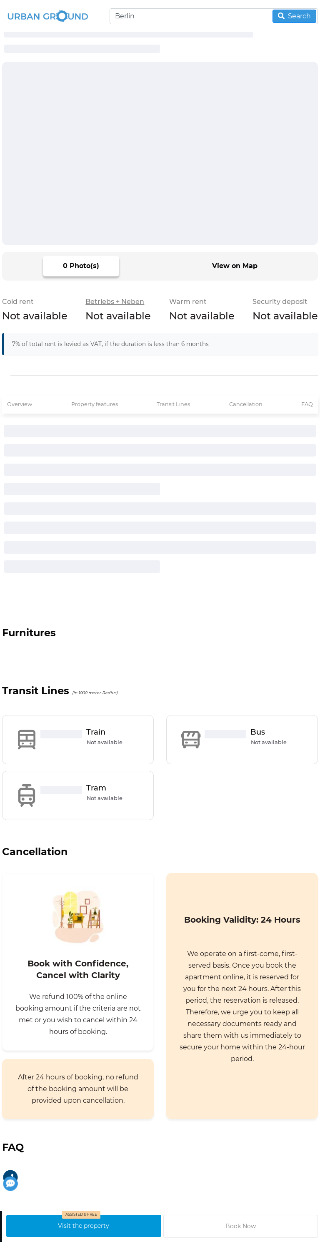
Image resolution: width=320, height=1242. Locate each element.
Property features (94, 404)
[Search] (214, 16)
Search (294, 16)
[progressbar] (82, 49)
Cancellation (245, 404)
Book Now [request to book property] (240, 1226)
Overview (19, 404)
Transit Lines (173, 404)
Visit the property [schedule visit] (83, 1225)
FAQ (307, 404)
